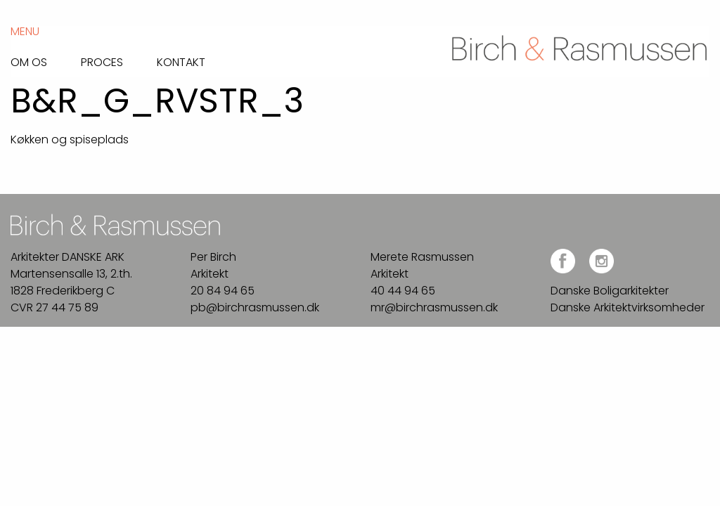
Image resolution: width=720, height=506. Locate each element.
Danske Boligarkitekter (610, 291)
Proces (102, 61)
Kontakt (181, 61)
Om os (29, 61)
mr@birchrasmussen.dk (434, 307)
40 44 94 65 (403, 291)
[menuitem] (46, 58)
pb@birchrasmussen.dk (255, 307)
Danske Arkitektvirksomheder (628, 307)
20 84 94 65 (223, 291)
